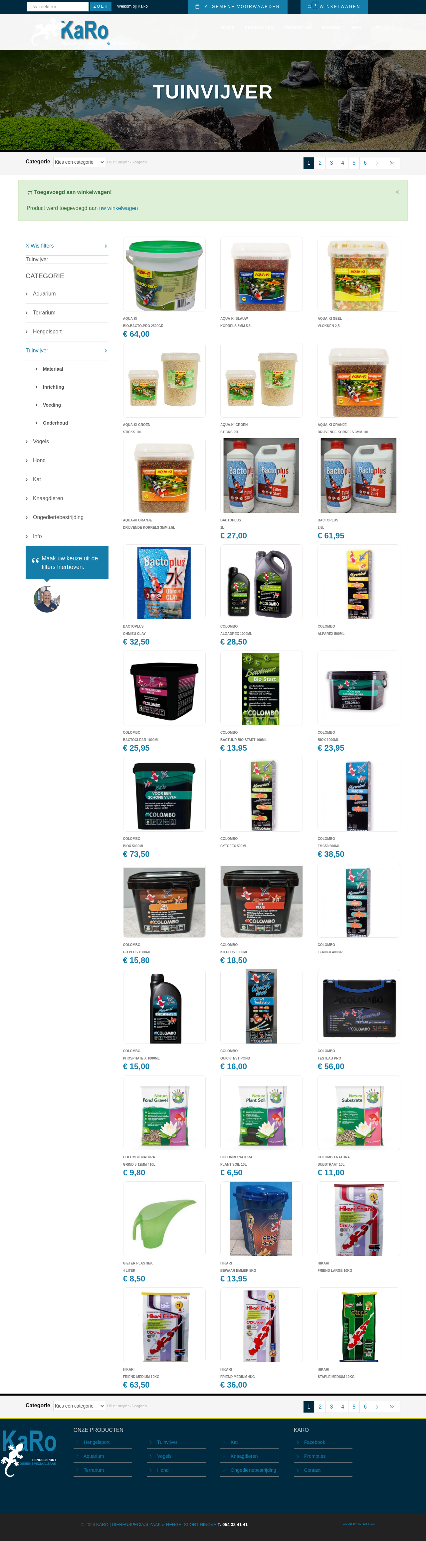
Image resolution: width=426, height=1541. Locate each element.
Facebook (314, 1442)
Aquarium (44, 293)
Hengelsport (47, 331)
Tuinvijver (37, 350)
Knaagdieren (48, 498)
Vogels (41, 441)
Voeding (52, 405)
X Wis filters (40, 246)
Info (356, 27)
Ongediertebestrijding (58, 517)
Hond (39, 460)
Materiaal (53, 369)
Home (228, 27)
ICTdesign (366, 1523)
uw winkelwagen (118, 208)
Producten (259, 27)
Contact (383, 27)
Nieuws (331, 27)
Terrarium (44, 312)
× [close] (397, 191)
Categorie (39, 161)
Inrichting (53, 387)
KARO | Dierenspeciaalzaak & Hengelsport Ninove (172, 1524)
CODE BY (350, 1523)
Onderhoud (55, 423)
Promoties (298, 27)
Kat (37, 479)
